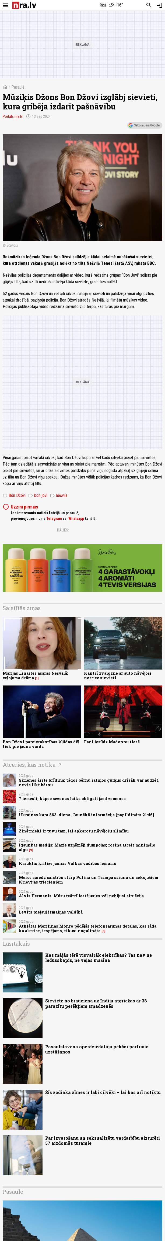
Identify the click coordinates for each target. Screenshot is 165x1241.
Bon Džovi (14, 496)
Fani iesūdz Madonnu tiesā (112, 741)
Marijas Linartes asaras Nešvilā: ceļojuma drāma (35, 675)
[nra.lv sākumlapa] (24, 5)
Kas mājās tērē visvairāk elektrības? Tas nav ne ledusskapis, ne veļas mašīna (98, 957)
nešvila (58, 496)
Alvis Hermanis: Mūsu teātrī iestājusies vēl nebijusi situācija (81, 895)
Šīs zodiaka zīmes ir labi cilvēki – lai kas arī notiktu (103, 1092)
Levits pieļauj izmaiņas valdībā (51, 912)
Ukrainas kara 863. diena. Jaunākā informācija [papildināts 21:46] (86, 814)
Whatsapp (76, 518)
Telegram (54, 518)
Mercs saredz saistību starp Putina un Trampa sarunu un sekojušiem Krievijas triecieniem (88, 880)
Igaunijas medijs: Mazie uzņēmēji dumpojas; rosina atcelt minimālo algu (87, 847)
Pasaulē (17, 87)
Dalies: (63, 530)
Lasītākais (16, 943)
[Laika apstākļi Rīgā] (111, 5)
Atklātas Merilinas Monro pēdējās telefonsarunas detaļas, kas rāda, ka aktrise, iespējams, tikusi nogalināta (88, 928)
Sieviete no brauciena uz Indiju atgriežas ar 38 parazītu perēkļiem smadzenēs (96, 1003)
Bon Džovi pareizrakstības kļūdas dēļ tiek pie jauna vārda (41, 744)
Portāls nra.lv (13, 116)
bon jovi (37, 496)
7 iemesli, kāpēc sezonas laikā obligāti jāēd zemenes (72, 798)
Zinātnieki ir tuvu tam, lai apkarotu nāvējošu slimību (74, 831)
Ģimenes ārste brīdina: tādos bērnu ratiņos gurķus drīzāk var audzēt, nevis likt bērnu (89, 782)
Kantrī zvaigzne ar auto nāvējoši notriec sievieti (117, 675)
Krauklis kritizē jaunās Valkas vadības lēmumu (67, 863)
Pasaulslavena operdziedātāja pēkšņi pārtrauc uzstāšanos (96, 1049)
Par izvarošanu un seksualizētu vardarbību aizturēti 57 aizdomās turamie (102, 1140)
